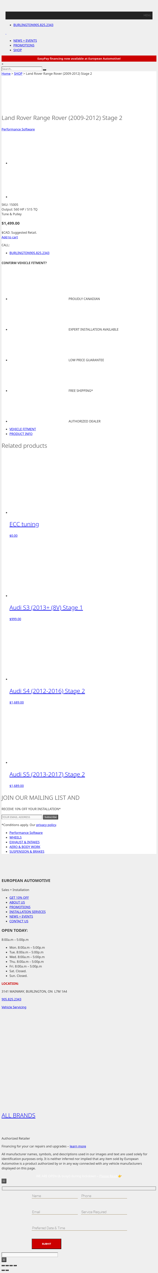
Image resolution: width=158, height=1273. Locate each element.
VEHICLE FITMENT (22, 429)
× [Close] (4, 1181)
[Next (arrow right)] (7, 1270)
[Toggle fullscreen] (7, 1265)
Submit (46, 1244)
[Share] (11, 1265)
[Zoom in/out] (3, 1265)
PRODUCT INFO (21, 434)
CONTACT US (18, 921)
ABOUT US (17, 902)
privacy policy (46, 825)
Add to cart (10, 237)
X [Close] (4, 1259)
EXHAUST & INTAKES (24, 842)
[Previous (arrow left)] (3, 1270)
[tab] (82, 429)
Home (6, 73)
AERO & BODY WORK (24, 847)
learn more (78, 1146)
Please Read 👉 (110, 1176)
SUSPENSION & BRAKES (26, 851)
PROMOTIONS (23, 45)
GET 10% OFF (19, 897)
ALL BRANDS (18, 1115)
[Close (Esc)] (15, 1265)
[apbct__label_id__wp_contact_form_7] (30, 1254)
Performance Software (18, 129)
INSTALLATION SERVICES (27, 912)
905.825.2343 (33, 25)
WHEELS (15, 837)
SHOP (17, 50)
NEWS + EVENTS (25, 40)
